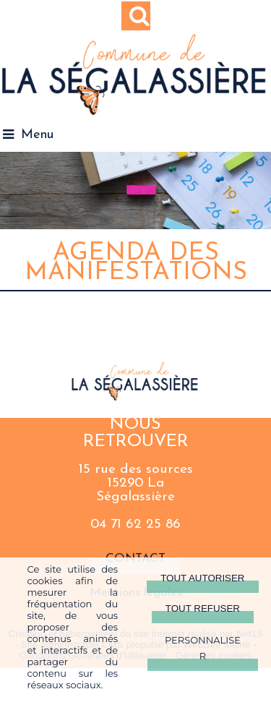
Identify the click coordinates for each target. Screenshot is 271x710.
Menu (37, 135)
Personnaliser (203, 648)
